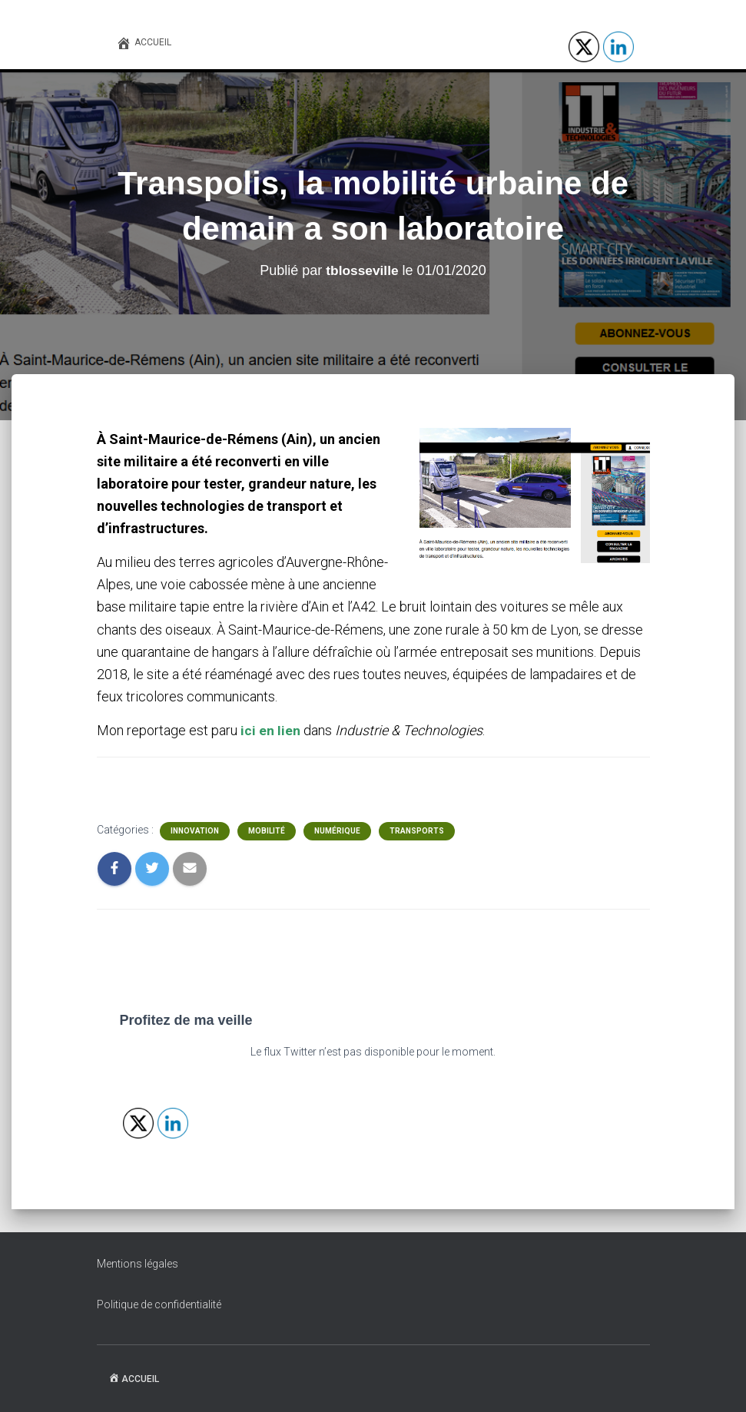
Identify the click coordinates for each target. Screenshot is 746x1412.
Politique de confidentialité (159, 1304)
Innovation (195, 831)
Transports (417, 831)
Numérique (337, 831)
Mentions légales (137, 1264)
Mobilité (266, 831)
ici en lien (270, 730)
